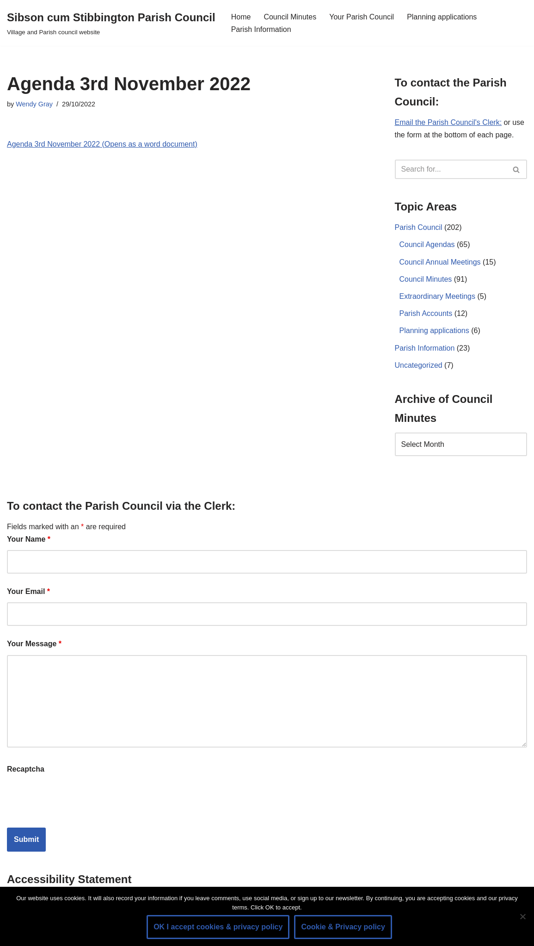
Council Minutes (290, 17)
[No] (522, 916)
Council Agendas (427, 244)
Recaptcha (25, 769)
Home (241, 17)
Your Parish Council (361, 17)
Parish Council (418, 227)
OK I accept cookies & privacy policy (217, 927)
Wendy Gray (34, 104)
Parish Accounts (426, 313)
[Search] (451, 169)
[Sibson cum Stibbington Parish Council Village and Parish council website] (111, 22)
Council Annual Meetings (440, 262)
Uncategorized (418, 365)
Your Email (28, 591)
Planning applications (442, 17)
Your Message (34, 644)
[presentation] (77, 798)
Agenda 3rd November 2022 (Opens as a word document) (102, 144)
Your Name (28, 539)
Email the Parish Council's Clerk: (448, 122)
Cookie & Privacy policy (343, 927)
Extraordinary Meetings (437, 296)
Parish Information (261, 29)
